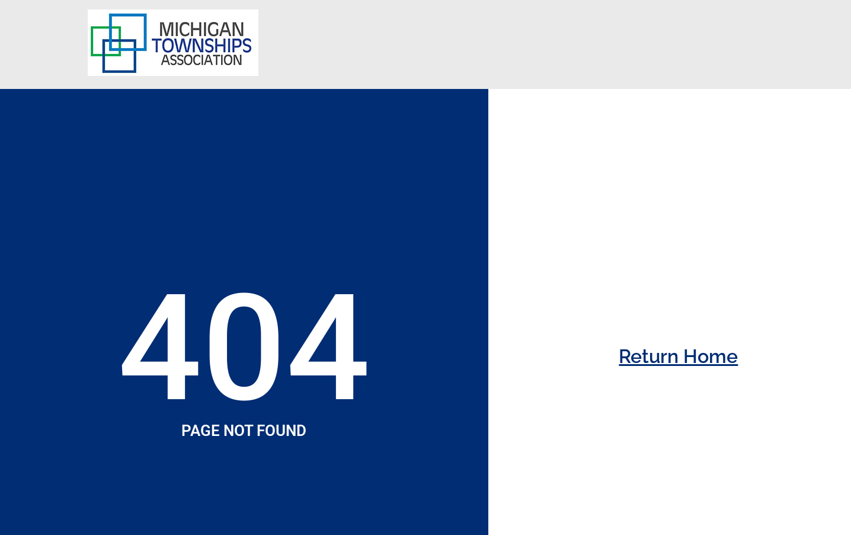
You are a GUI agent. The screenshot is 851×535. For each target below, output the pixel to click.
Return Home (678, 356)
